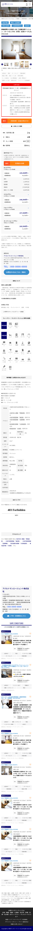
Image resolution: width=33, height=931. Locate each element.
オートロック (15, 73)
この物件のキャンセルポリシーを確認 (13, 312)
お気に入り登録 (17, 126)
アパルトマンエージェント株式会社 (13, 256)
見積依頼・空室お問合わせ (20, 121)
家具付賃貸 (20, 75)
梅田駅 (21, 417)
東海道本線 (13, 428)
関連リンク (9, 919)
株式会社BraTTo (10, 690)
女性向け (4, 73)
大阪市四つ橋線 (14, 413)
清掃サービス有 (5, 80)
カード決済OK (5, 78)
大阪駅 (19, 428)
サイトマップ (17, 919)
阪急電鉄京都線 (14, 424)
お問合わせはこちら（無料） (16, 272)
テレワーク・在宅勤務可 (24, 80)
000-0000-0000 (18, 266)
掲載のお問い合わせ (16, 924)
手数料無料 (22, 73)
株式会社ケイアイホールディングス (15, 726)
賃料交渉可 (13, 80)
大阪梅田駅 (23, 424)
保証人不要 (4, 75)
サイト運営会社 (23, 921)
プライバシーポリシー (11, 921)
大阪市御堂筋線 (14, 417)
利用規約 (24, 919)
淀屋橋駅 (22, 419)
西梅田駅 (22, 413)
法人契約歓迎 (14, 78)
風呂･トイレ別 (12, 75)
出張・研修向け (22, 78)
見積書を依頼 (19, 163)
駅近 (9, 73)
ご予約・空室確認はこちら (18, 616)
